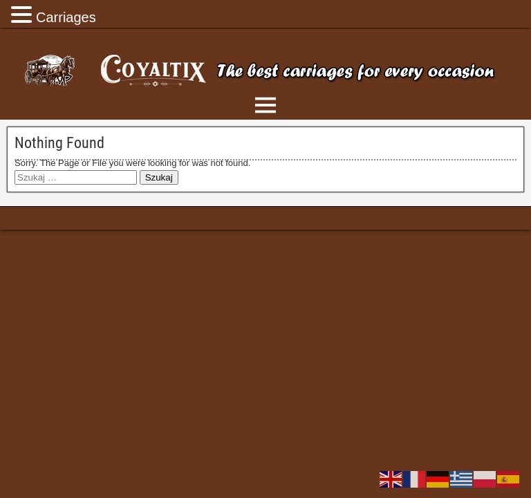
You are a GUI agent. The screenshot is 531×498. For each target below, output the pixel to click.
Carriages (66, 17)
